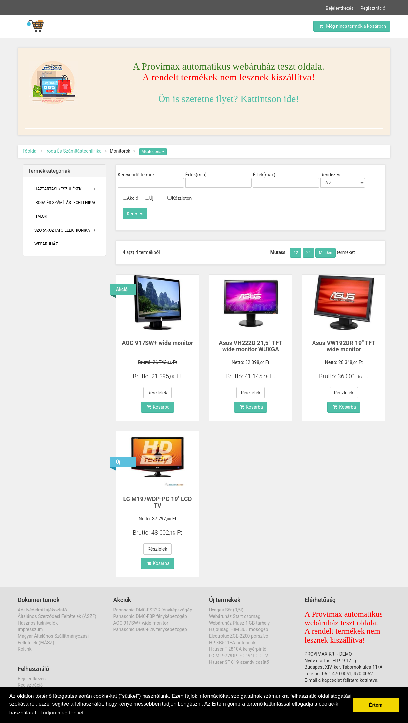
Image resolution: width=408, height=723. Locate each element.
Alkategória (153, 151)
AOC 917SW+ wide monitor (157, 342)
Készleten (179, 198)
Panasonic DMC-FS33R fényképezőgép (152, 609)
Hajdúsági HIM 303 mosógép (238, 629)
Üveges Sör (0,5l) (226, 609)
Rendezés (330, 174)
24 (308, 252)
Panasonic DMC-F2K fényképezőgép (150, 629)
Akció (130, 198)
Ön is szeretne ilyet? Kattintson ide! (228, 98)
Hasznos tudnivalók (38, 623)
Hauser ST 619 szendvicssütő (239, 662)
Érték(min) (196, 174)
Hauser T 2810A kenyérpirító (237, 649)
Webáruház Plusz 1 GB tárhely (239, 623)
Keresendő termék (136, 174)
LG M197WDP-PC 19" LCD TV (157, 502)
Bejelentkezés (340, 7)
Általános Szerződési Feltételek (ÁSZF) (57, 616)
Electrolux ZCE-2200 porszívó (238, 636)
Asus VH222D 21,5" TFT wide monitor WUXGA (250, 346)
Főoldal (30, 151)
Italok (40, 216)
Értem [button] (375, 705)
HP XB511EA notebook (232, 642)
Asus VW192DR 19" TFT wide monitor (343, 346)
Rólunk (25, 649)
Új (149, 198)
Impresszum (30, 629)
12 (296, 252)
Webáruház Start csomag (234, 616)
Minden (325, 252)
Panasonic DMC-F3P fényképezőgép (150, 616)
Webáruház (46, 244)
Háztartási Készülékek (58, 189)
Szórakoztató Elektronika (62, 230)
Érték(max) (264, 174)
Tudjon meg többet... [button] (64, 712)
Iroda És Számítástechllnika (73, 151)
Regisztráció (372, 7)
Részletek (157, 392)
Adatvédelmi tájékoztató (42, 609)
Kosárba (158, 407)
